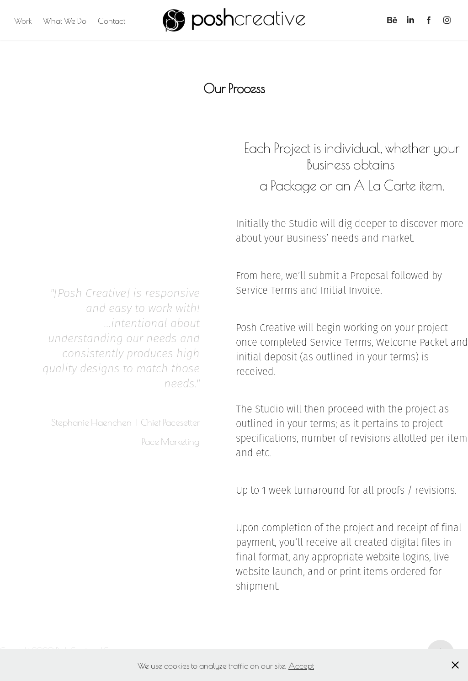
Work (23, 20)
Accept (301, 665)
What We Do (64, 20)
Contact (111, 20)
